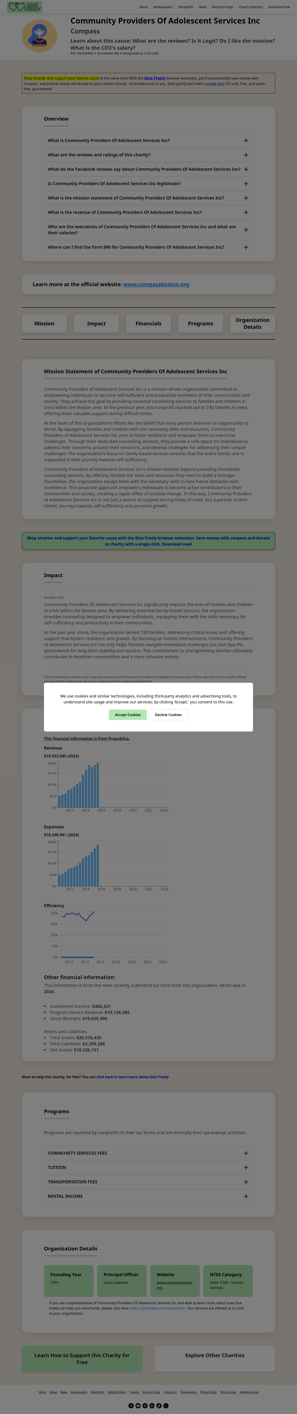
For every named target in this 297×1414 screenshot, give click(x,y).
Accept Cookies (128, 714)
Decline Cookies (168, 714)
